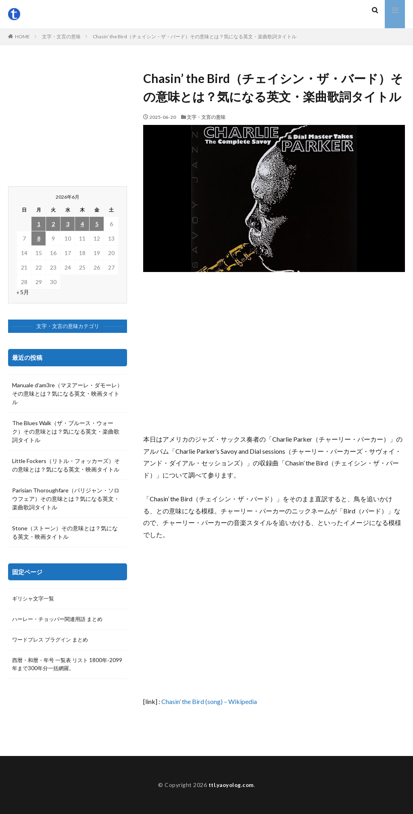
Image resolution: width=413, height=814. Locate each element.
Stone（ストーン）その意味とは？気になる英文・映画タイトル (65, 532)
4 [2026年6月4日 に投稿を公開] (82, 223)
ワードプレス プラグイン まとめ (53, 640)
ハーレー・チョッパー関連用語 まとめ (60, 620)
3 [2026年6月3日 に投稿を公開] (67, 223)
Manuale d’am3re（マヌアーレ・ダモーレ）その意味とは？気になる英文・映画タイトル (67, 393)
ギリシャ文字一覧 (34, 599)
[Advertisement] (274, 352)
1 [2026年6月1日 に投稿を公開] (38, 223)
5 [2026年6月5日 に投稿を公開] (96, 223)
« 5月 (23, 292)
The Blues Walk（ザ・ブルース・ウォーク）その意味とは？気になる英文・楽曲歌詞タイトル (65, 431)
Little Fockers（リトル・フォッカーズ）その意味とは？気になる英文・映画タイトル (66, 465)
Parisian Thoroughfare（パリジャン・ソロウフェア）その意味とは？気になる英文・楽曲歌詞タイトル (65, 499)
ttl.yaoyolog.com (231, 784)
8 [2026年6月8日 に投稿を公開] (38, 238)
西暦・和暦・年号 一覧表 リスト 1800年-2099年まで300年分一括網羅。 (60, 666)
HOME (22, 36)
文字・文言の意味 (61, 36)
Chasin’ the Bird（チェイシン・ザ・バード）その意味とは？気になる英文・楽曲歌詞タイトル (194, 36)
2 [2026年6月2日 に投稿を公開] (53, 223)
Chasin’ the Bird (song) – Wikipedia (209, 701)
